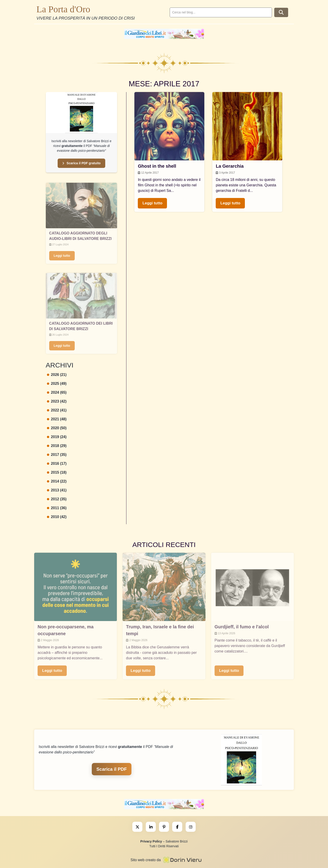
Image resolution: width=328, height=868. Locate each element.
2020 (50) (57, 428)
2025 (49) (57, 383)
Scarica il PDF (111, 769)
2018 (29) (57, 446)
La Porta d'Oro (63, 9)
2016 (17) (57, 463)
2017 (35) (57, 455)
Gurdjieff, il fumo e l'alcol (242, 626)
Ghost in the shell (157, 166)
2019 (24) (57, 437)
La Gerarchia (229, 166)
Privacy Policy (151, 841)
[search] (221, 12)
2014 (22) (57, 481)
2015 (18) (57, 472)
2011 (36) (57, 508)
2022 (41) (57, 410)
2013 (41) (57, 490)
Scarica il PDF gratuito (81, 163)
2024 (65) (57, 392)
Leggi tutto (62, 255)
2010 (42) (57, 517)
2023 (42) (57, 401)
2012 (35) (57, 499)
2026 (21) (57, 375)
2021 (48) (57, 419)
